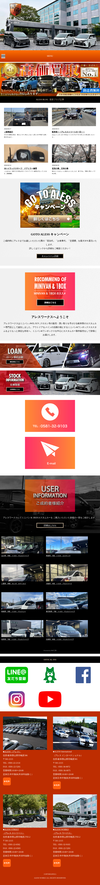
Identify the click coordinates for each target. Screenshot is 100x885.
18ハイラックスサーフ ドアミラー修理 (20, 168)
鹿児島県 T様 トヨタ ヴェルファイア (60, 611)
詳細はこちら (50, 525)
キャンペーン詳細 (50, 256)
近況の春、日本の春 (60, 168)
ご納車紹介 (8, 132)
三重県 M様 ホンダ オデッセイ (13, 583)
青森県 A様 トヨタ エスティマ (58, 556)
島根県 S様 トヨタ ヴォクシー (13, 611)
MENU (50, 56)
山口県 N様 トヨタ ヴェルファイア (15, 556)
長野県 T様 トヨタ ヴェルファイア (15, 639)
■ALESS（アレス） (12, 752)
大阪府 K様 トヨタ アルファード (59, 583)
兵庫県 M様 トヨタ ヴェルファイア (60, 639)
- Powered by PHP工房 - (50, 650)
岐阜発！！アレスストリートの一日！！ (68, 132)
